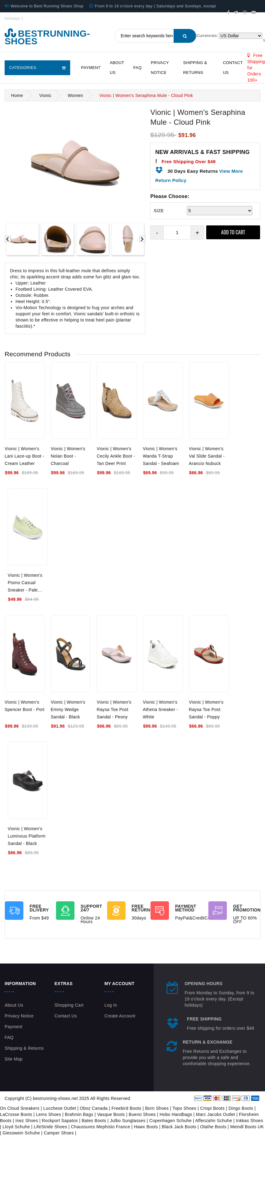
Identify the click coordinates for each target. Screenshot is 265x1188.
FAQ (137, 67)
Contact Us (233, 67)
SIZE (159, 210)
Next (142, 239)
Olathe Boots (213, 1126)
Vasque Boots (111, 1114)
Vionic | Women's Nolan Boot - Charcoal (68, 456)
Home (17, 95)
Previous (8, 239)
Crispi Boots (212, 1108)
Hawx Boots (146, 1126)
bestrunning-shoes (47, 37)
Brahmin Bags (79, 1114)
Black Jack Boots (179, 1126)
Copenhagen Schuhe (170, 1120)
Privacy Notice (160, 67)
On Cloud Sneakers (19, 1108)
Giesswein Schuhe (21, 1132)
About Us (117, 67)
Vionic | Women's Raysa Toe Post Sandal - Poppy (206, 709)
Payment (90, 67)
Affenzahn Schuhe (213, 1120)
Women (75, 95)
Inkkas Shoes (249, 1120)
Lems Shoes (48, 1114)
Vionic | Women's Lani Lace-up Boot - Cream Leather (24, 456)
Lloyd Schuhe (16, 1126)
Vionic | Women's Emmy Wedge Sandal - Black (68, 709)
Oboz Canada (94, 1108)
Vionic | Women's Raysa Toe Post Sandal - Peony (114, 709)
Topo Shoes (184, 1108)
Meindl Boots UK (247, 1126)
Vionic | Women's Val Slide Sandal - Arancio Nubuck (207, 456)
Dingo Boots (240, 1108)
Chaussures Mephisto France (100, 1126)
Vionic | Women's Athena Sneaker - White (160, 709)
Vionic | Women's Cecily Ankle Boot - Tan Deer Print (116, 456)
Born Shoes (157, 1108)
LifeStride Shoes (50, 1126)
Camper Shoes (59, 1132)
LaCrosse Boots (16, 1114)
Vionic (45, 95)
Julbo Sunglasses (127, 1120)
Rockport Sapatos (60, 1120)
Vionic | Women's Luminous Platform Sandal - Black (27, 836)
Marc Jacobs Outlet (215, 1114)
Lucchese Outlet (59, 1108)
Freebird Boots (126, 1108)
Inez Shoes (26, 1120)
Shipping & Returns (195, 67)
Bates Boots (94, 1120)
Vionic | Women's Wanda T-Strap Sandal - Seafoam (161, 456)
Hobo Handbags (176, 1114)
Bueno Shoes (142, 1114)
